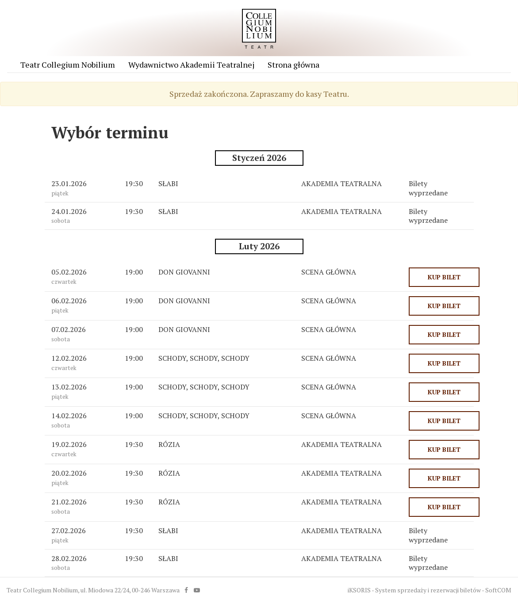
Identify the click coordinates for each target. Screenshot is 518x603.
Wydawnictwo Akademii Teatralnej (191, 64)
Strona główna (293, 64)
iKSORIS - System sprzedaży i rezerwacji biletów (414, 590)
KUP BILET (444, 277)
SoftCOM (498, 590)
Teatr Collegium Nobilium (67, 64)
